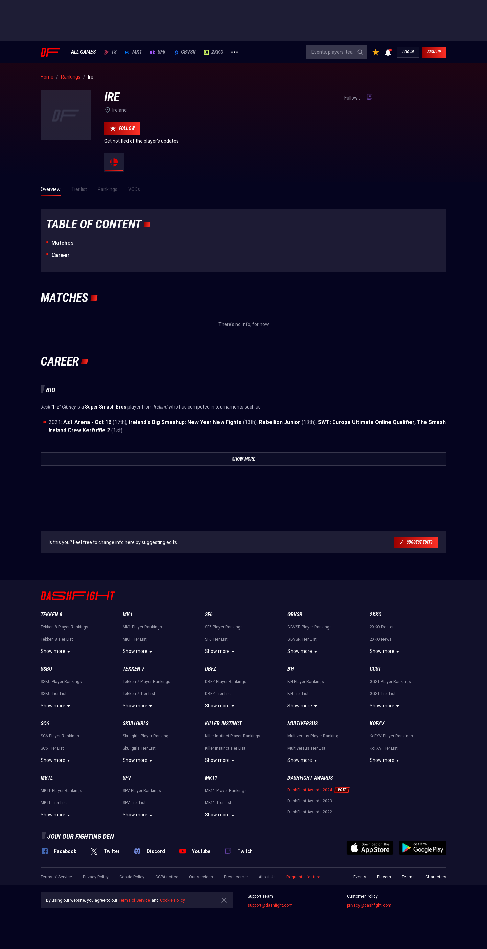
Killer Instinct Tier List (225, 748)
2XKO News (381, 639)
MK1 (133, 52)
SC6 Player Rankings (60, 736)
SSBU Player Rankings (61, 681)
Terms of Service (56, 877)
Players (384, 877)
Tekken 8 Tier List (57, 639)
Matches (62, 243)
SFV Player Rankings (142, 790)
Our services (201, 877)
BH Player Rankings (305, 681)
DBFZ (210, 669)
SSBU (46, 669)
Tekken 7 (133, 669)
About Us (267, 877)
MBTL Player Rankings (61, 790)
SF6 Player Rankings (224, 627)
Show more (56, 651)
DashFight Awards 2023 (309, 801)
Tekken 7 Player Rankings (146, 681)
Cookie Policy (131, 877)
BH (290, 669)
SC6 (45, 723)
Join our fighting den (80, 836)
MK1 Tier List (135, 639)
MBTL (47, 778)
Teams (408, 877)
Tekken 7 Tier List (139, 693)
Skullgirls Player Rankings (147, 736)
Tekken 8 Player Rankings (64, 627)
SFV (127, 778)
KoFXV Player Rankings (391, 736)
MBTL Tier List (54, 802)
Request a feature (303, 877)
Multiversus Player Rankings (314, 736)
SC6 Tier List (52, 748)
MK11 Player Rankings (226, 790)
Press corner (236, 877)
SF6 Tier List (216, 639)
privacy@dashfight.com (369, 905)
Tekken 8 (51, 614)
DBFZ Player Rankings (225, 681)
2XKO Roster (382, 627)
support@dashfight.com (270, 905)
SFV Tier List (134, 802)
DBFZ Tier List (218, 693)
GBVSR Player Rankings (309, 627)
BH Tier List (298, 693)
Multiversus (302, 723)
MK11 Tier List (218, 802)
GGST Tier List (383, 693)
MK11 (211, 778)
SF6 (157, 52)
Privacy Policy (96, 877)
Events (359, 877)
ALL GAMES (83, 52)
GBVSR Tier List (302, 639)
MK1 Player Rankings (142, 627)
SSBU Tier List (54, 693)
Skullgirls (135, 723)
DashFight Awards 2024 (309, 790)
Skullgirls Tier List (139, 748)
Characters (435, 877)
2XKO (213, 52)
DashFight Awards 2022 (309, 812)
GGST (375, 669)
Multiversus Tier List (306, 748)
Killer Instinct (223, 723)
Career (60, 255)
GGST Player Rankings (390, 681)
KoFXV (377, 723)
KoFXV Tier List (384, 748)
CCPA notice (166, 877)
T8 (110, 52)
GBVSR (184, 52)
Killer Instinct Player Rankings (232, 736)
